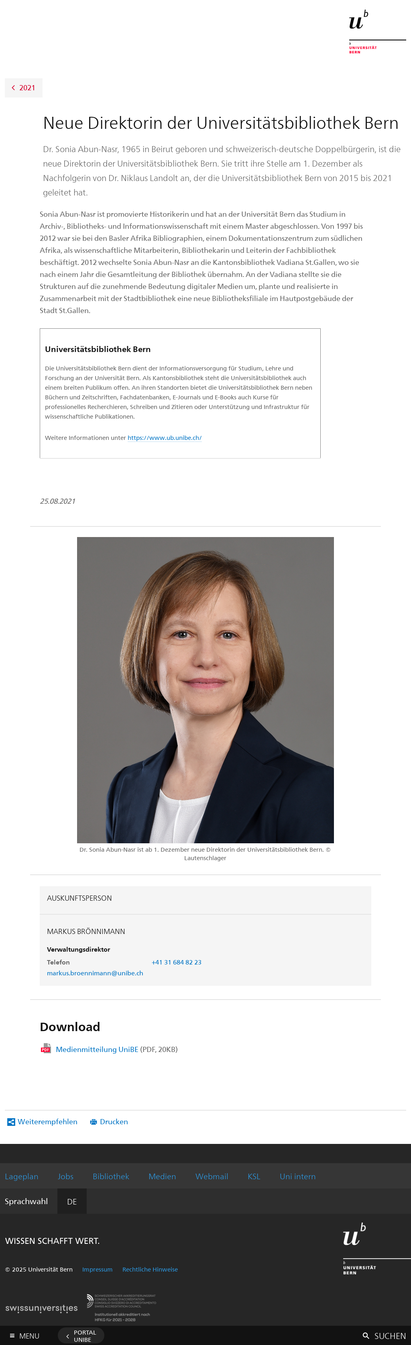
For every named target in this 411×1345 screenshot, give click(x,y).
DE (72, 1201)
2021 (27, 87)
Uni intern (298, 1175)
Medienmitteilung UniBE (117, 1049)
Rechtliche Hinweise (150, 1269)
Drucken (114, 1121)
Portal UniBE (85, 1335)
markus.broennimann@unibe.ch (95, 973)
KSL (254, 1175)
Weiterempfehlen (47, 1121)
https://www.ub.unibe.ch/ (165, 437)
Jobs (65, 1175)
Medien (162, 1175)
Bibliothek (111, 1175)
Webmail (211, 1175)
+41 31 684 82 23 (176, 962)
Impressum (97, 1269)
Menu (29, 1334)
